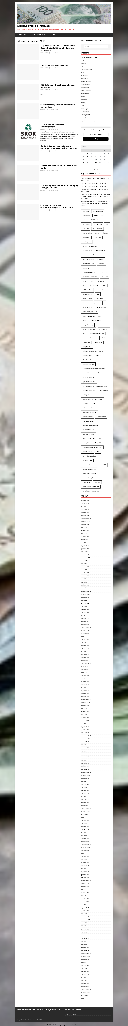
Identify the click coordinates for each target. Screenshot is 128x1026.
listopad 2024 (85, 552)
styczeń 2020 (85, 727)
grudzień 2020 (85, 693)
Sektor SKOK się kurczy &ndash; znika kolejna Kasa (57, 105)
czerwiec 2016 (85, 856)
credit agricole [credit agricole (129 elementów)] (87, 242)
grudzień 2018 (85, 766)
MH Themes (42, 1020)
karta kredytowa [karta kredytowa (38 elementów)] (87, 294)
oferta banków (85, 87)
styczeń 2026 (85, 509)
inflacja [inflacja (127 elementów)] (104, 285)
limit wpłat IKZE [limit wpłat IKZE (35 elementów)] (103, 329)
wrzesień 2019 (85, 739)
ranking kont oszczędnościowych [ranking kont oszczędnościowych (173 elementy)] (92, 447)
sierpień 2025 (85, 524)
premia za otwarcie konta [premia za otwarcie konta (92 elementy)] (90, 425)
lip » (98, 169)
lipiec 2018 (84, 781)
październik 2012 (86, 989)
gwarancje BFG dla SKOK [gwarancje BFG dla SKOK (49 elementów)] (90, 277)
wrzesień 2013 (85, 956)
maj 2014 (84, 932)
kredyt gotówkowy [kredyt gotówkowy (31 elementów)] (96, 320)
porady (83, 97)
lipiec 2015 (84, 890)
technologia (84, 109)
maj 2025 (84, 534)
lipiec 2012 (84, 998)
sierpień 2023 (85, 597)
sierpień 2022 (85, 633)
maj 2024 (84, 570)
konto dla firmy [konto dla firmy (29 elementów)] (87, 298)
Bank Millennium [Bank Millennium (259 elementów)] (98, 211)
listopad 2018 (85, 769)
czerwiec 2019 (85, 748)
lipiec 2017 (84, 817)
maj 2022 (84, 642)
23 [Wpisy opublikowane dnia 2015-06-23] (87, 162)
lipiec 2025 (84, 528)
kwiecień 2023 (85, 609)
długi (82, 60)
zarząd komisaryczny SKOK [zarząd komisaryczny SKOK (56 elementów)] (91, 491)
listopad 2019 (85, 733)
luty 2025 (83, 543)
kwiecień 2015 (85, 899)
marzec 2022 (85, 648)
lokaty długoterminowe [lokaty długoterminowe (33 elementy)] (97, 333)
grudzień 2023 (85, 585)
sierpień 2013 (85, 959)
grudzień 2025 (85, 512)
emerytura (84, 63)
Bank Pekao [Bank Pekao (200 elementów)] (86, 215)
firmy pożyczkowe (86, 69)
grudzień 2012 (85, 983)
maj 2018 (84, 787)
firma (82, 66)
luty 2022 (83, 651)
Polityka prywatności (70, 1014)
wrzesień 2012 (85, 992)
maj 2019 (84, 751)
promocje (84, 99)
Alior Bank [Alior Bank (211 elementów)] (86, 211)
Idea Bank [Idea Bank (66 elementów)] (105, 277)
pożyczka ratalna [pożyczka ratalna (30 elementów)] (88, 416)
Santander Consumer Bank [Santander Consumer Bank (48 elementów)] (90, 465)
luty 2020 (83, 724)
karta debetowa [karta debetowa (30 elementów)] (100, 290)
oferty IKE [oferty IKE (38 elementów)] (85, 373)
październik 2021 (86, 663)
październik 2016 (86, 844)
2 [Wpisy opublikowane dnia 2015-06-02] (87, 153)
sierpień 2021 (85, 669)
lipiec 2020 (84, 709)
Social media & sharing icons (55, 1025)
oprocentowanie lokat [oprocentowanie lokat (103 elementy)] (89, 390)
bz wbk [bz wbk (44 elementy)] (105, 233)
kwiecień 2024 (85, 573)
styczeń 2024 (85, 582)
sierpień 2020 (85, 706)
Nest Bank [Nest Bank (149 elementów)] (99, 355)
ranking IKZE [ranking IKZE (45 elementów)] (97, 443)
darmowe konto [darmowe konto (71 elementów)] (87, 250)
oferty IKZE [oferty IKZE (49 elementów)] (96, 373)
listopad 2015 (85, 878)
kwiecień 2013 (85, 971)
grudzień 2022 (85, 621)
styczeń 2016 (85, 871)
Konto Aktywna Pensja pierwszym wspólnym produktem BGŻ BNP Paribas (58, 147)
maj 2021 (84, 678)
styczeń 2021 (85, 690)
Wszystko (84, 118)
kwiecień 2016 (85, 862)
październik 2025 (86, 518)
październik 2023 (86, 591)
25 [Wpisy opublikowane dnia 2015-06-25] (96, 162)
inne (82, 72)
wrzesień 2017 (85, 811)
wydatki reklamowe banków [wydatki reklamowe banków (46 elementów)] (91, 487)
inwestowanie (85, 78)
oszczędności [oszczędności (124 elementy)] (104, 390)
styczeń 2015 (85, 908)
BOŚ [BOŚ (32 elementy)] (107, 224)
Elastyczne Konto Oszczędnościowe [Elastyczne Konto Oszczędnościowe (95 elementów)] (93, 259)
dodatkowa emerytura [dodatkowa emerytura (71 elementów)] (89, 255)
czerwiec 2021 (85, 675)
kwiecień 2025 (85, 537)
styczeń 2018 (85, 799)
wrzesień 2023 (85, 594)
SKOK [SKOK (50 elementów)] (104, 465)
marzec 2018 (85, 793)
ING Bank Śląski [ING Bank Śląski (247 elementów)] (87, 290)
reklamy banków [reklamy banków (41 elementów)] (87, 451)
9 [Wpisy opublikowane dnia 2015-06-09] (87, 156)
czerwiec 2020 (85, 712)
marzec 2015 (85, 902)
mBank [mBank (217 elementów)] (103, 338)
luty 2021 (83, 687)
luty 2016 (83, 868)
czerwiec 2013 (85, 965)
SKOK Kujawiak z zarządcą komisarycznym (52, 125)
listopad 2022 (85, 624)
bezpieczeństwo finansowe (89, 57)
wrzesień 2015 (85, 884)
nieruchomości (85, 84)
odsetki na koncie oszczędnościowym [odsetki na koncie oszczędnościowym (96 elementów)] (94, 368)
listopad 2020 (85, 696)
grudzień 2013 (85, 947)
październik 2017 (86, 808)
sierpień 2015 (85, 887)
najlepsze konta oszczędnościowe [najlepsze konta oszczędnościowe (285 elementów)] (93, 351)
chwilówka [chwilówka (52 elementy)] (86, 237)
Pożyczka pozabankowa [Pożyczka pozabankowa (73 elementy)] (90, 408)
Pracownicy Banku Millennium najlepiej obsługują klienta (59, 186)
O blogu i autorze (38, 35)
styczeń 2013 (85, 980)
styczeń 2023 (85, 618)
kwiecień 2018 (85, 790)
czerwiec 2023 (85, 603)
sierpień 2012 (85, 995)
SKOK (82, 106)
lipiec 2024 (84, 564)
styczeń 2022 (85, 654)
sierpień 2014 (85, 923)
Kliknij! (95, 139)
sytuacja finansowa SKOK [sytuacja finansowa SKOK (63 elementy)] (90, 473)
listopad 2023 (85, 588)
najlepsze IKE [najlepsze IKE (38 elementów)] (98, 342)
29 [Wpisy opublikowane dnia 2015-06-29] (83, 165)
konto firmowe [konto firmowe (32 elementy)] (100, 298)
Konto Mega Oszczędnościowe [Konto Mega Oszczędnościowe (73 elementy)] (92, 303)
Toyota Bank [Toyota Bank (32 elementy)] (86, 482)
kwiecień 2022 (85, 645)
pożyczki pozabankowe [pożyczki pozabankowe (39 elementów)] (89, 421)
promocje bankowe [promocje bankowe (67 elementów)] (88, 434)
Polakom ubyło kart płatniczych (55, 65)
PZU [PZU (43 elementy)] (100, 438)
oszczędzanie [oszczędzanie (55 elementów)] (87, 395)
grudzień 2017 (85, 802)
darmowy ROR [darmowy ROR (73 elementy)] (100, 250)
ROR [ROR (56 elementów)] (98, 451)
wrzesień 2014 (85, 920)
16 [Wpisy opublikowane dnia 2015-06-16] (87, 159)
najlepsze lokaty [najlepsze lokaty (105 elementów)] (87, 355)
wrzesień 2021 (85, 666)
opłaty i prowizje (86, 90)
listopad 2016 (85, 841)
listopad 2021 (85, 660)
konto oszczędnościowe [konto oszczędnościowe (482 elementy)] (90, 312)
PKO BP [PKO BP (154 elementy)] (95, 403)
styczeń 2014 (85, 944)
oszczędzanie (85, 94)
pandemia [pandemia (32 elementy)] (85, 403)
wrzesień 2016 (85, 847)
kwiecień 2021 (85, 681)
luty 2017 (83, 832)
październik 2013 (86, 953)
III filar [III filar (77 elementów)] (84, 281)
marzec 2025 (85, 540)
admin (52, 53)
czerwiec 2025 (85, 531)
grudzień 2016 (85, 838)
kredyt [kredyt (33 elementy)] (84, 320)
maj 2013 (84, 968)
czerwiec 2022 (85, 639)
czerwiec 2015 (85, 893)
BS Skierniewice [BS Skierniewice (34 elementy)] (97, 228)
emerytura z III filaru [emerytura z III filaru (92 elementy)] (88, 263)
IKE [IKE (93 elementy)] (91, 281)
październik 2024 (86, 555)
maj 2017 (84, 823)
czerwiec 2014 (85, 929)
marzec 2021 (85, 684)
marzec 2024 (85, 576)
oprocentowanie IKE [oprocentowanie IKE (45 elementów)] (89, 377)
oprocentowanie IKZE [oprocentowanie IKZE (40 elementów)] (89, 382)
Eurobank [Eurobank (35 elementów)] (101, 263)
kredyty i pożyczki (86, 81)
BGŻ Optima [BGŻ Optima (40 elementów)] (86, 224)
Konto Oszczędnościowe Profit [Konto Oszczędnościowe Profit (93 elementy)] (92, 316)
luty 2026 (83, 506)
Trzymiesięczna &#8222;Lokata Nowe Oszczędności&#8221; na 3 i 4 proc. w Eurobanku (57, 48)
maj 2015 (84, 896)
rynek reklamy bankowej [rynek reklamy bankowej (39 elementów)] (90, 456)
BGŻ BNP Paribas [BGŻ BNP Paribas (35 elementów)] (94, 220)
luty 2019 (83, 760)
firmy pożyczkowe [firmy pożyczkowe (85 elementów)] (88, 268)
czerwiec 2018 (85, 784)
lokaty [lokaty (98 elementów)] (84, 333)
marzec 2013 (85, 974)
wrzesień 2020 (85, 702)
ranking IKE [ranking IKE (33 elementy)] (86, 443)
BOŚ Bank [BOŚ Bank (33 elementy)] (86, 228)
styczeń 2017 (85, 835)
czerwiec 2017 (85, 820)
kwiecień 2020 (85, 718)
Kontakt (52, 35)
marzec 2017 (85, 829)
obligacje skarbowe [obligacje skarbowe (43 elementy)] (88, 364)
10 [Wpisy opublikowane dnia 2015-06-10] (91, 156)
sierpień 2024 (85, 561)
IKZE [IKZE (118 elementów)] (84, 285)
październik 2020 (86, 700)
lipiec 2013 (84, 962)
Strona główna (22, 35)
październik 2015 (86, 881)
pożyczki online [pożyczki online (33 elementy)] (101, 416)
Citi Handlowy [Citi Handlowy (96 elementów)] (97, 237)
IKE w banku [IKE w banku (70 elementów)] (100, 281)
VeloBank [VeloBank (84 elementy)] (97, 482)
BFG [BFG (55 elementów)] (84, 220)
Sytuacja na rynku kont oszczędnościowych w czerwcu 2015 (56, 206)
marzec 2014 (85, 938)
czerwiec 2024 (85, 567)
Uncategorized (85, 115)
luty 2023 (83, 615)
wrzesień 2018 (85, 775)
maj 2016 (84, 859)
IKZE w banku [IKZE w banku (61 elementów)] (94, 285)
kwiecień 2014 (85, 935)
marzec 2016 (85, 865)
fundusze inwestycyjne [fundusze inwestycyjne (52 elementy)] (89, 272)
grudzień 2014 (85, 911)
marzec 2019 (85, 757)
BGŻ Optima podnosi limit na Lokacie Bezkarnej (57, 86)
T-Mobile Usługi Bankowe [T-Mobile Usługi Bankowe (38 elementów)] (90, 478)
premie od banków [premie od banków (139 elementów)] (88, 430)
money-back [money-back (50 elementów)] (86, 342)
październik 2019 (86, 736)
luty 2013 (83, 977)
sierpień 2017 (85, 814)
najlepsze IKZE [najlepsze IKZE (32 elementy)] (87, 347)
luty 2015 (83, 905)
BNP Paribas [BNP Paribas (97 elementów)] (98, 224)
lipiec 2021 (84, 672)
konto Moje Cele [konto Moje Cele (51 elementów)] (87, 307)
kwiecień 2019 (85, 754)
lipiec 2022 (84, 636)
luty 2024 (83, 579)
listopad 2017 (85, 805)
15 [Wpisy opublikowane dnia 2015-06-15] (83, 159)
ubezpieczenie (85, 112)
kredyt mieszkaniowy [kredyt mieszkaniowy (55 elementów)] (89, 329)
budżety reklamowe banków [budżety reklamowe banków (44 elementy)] (91, 233)
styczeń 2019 (85, 763)
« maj (94, 169)
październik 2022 (86, 627)
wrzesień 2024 (85, 558)
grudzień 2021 (85, 657)
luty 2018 (83, 796)
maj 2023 (84, 606)
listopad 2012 (85, 986)
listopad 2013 (85, 950)
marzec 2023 (85, 612)
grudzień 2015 (85, 875)
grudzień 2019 (85, 730)
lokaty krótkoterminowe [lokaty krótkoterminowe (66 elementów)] (90, 338)
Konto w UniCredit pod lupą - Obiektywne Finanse (95, 201)
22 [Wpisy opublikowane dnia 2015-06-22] (83, 162)
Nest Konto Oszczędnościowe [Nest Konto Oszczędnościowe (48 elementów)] (91, 360)
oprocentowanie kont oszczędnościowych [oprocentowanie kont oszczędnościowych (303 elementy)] (95, 386)
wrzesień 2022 (85, 630)
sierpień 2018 (85, 778)
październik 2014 (86, 917)
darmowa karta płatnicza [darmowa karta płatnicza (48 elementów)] (90, 246)
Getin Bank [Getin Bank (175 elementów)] (103, 272)
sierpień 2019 (85, 742)
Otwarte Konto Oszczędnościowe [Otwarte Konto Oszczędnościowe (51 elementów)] (92, 399)
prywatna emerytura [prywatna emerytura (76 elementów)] (89, 438)
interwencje (84, 75)
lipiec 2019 (84, 745)
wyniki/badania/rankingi (88, 121)
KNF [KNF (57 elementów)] (97, 294)
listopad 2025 (85, 515)
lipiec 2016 (84, 853)
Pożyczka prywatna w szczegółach (95, 183)
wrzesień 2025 (85, 521)
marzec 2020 (85, 721)
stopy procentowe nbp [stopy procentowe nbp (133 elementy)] (89, 469)
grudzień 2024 (85, 549)
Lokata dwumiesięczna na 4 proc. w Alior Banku (59, 166)
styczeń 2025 (85, 546)
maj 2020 (84, 715)
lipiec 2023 (84, 600)
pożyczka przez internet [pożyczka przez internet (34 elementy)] (90, 412)
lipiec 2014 (84, 926)
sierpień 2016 (85, 850)
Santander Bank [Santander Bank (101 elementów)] (87, 460)
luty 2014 (83, 941)
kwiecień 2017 (85, 826)
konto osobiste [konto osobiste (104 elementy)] (101, 307)
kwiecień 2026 (85, 500)
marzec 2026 (85, 503)
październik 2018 (86, 772)
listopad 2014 (85, 914)
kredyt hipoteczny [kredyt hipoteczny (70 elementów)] (88, 325)
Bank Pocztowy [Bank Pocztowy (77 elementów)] (98, 215)
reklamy (83, 103)
